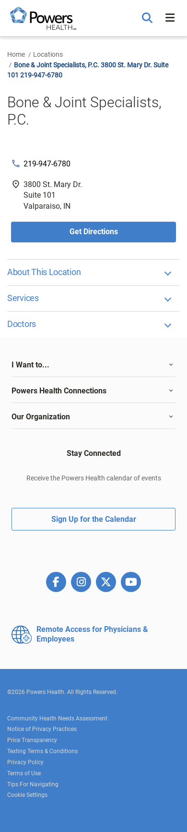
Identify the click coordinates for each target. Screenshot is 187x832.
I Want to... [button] (30, 364)
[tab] (93, 365)
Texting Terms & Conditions (42, 751)
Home (16, 54)
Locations (48, 54)
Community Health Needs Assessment (57, 718)
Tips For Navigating (32, 784)
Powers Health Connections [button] (59, 390)
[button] (148, 18)
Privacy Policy (25, 762)
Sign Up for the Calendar (93, 519)
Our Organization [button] (41, 416)
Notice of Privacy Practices (42, 729)
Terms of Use (24, 773)
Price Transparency (32, 740)
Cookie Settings (27, 795)
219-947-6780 (46, 163)
